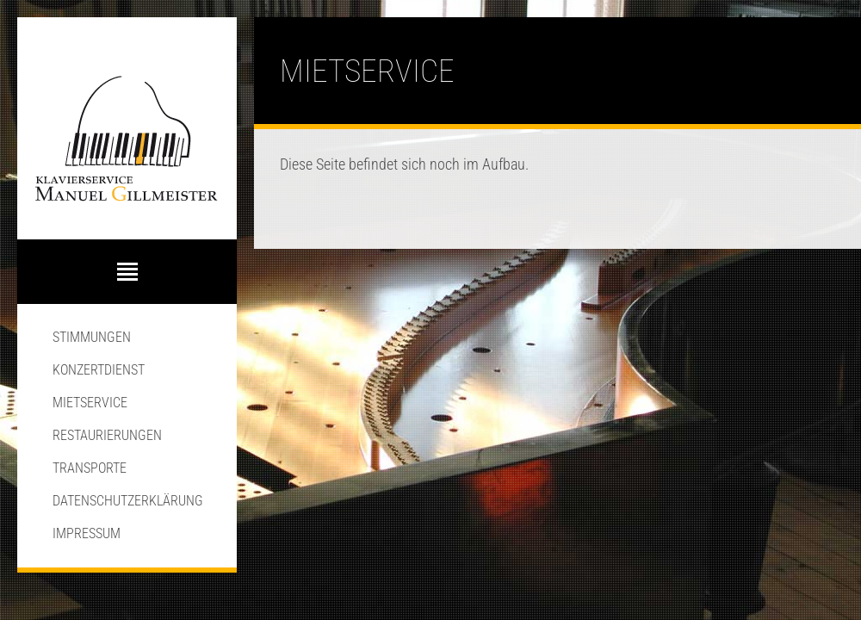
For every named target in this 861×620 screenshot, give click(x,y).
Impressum (87, 533)
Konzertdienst (99, 370)
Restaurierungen (107, 435)
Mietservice (90, 402)
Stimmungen (92, 337)
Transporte (90, 468)
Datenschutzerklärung (128, 501)
